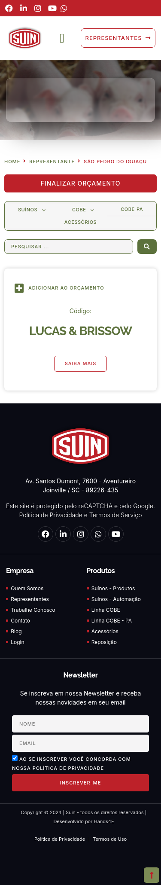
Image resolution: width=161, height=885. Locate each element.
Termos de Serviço (115, 515)
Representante (52, 161)
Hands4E (104, 821)
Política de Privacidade (50, 515)
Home (12, 161)
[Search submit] (147, 246)
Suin (70, 812)
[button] (61, 38)
